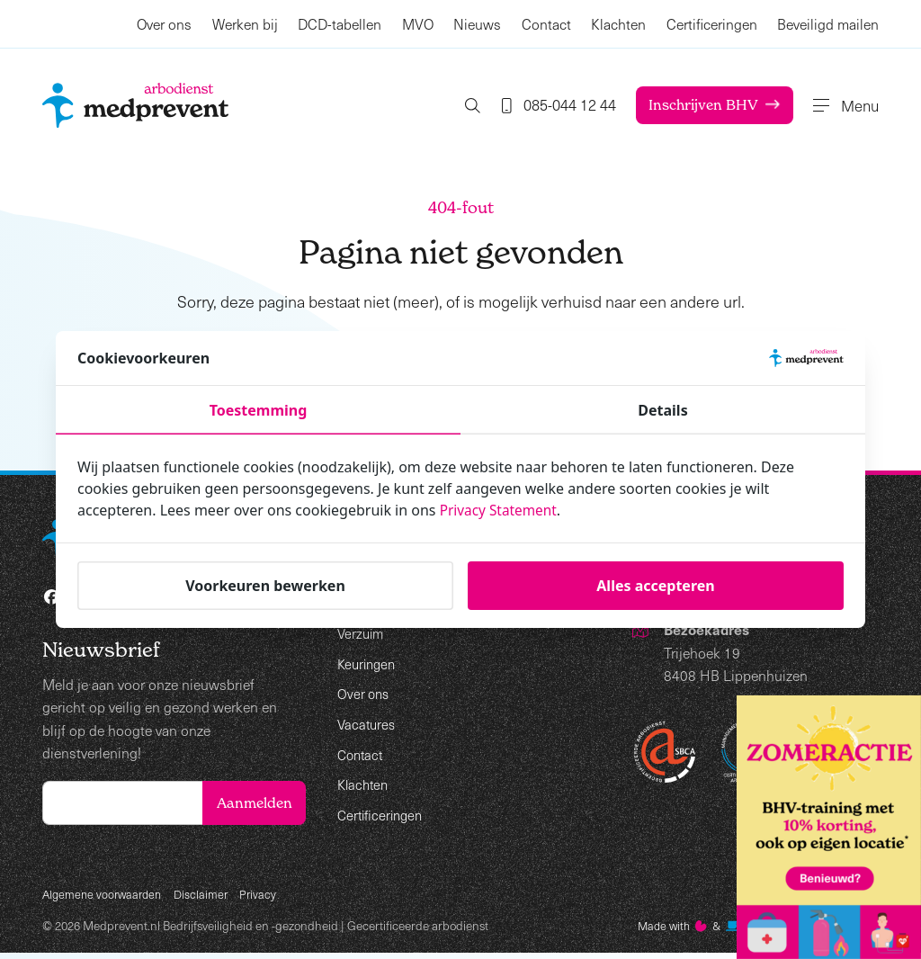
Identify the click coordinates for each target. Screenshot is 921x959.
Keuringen (368, 662)
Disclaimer (209, 898)
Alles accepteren (655, 586)
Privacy (267, 898)
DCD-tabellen (339, 23)
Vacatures (367, 722)
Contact (546, 23)
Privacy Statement (501, 510)
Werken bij (245, 23)
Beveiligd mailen (828, 23)
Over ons (164, 23)
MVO (418, 23)
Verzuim (362, 632)
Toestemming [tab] (259, 410)
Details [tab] (662, 410)
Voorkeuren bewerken (265, 586)
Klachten (618, 23)
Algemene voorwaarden (105, 898)
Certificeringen (711, 23)
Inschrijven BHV (694, 104)
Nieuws (477, 23)
